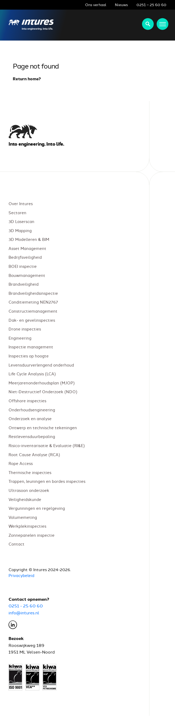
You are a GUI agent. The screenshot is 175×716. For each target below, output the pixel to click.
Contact (16, 544)
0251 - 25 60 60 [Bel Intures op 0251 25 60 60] (26, 606)
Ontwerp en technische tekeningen (43, 427)
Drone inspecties (25, 329)
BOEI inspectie (23, 266)
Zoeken (148, 24)
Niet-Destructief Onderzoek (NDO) (43, 392)
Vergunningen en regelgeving (37, 508)
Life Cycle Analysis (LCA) (32, 374)
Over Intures (21, 203)
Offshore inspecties (27, 400)
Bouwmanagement (27, 275)
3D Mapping (20, 230)
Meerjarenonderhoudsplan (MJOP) (42, 382)
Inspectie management (31, 347)
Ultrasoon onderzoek (29, 490)
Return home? (27, 79)
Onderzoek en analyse (30, 418)
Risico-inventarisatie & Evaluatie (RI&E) (47, 445)
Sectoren (17, 212)
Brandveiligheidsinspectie (33, 293)
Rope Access (21, 463)
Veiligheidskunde (25, 499)
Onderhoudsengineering (32, 409)
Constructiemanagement (33, 311)
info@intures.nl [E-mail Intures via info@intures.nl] (24, 612)
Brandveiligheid (24, 284)
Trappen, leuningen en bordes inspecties (47, 481)
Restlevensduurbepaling (32, 436)
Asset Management (27, 248)
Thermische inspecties (30, 472)
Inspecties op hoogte (29, 356)
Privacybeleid (21, 575)
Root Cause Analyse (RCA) (34, 454)
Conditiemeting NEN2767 (33, 302)
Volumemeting (23, 517)
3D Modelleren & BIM (29, 239)
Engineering (20, 338)
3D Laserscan (21, 221)
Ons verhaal (95, 4)
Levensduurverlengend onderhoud (41, 365)
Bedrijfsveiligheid (25, 257)
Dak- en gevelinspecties (32, 320)
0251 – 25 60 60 (151, 4)
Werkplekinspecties (27, 526)
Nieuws (121, 4)
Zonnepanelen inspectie (32, 535)
